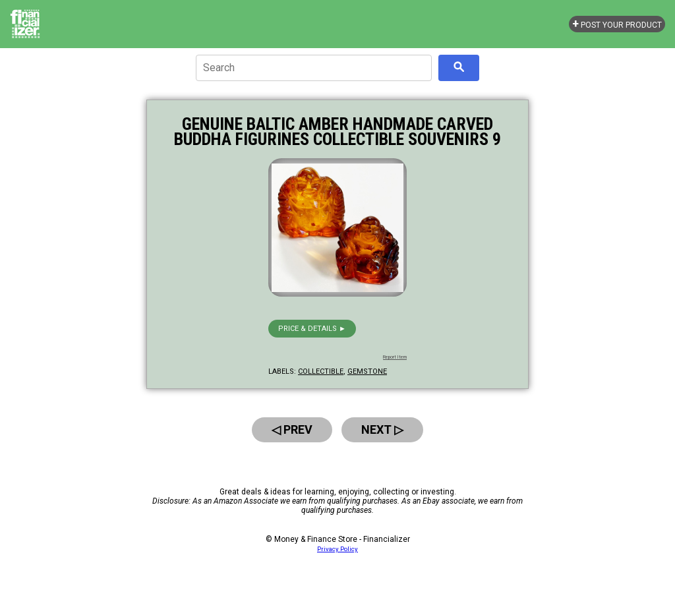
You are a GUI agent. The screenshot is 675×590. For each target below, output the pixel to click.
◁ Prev (292, 429)
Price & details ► (312, 328)
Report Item (395, 357)
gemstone (367, 371)
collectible (320, 371)
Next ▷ (382, 429)
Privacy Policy (337, 548)
